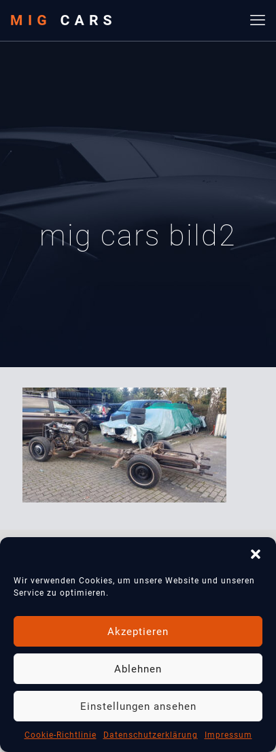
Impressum (228, 735)
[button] (255, 554)
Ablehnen (138, 669)
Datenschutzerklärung (150, 735)
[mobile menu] (257, 20)
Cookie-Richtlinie (60, 735)
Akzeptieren (138, 632)
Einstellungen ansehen (138, 706)
